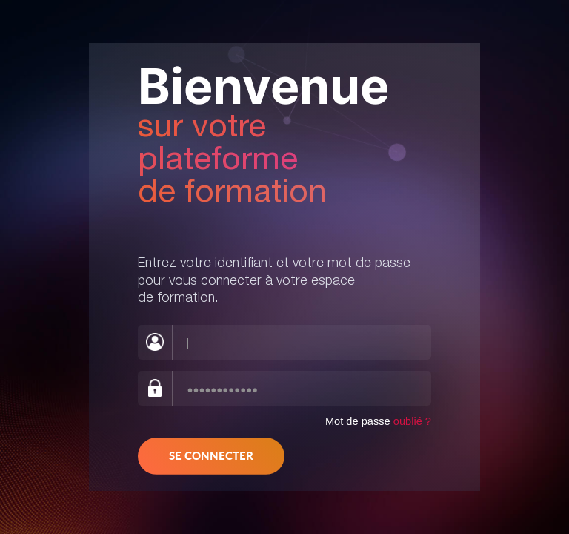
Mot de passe (378, 421)
